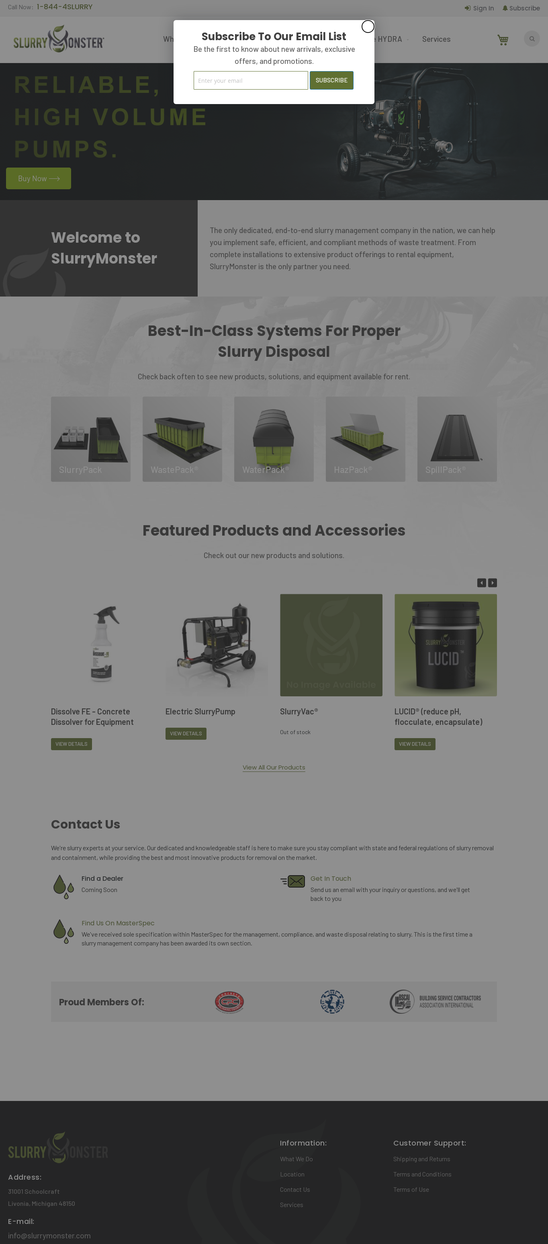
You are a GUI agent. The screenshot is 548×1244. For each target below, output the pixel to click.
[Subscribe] (332, 80)
